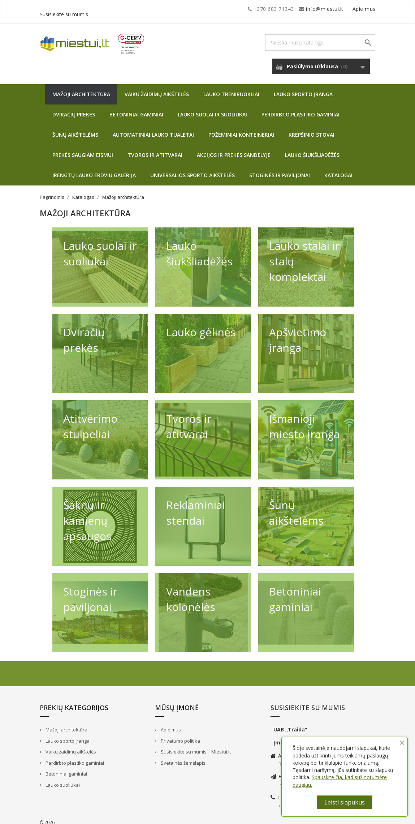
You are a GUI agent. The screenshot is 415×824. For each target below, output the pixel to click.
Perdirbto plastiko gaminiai (300, 109)
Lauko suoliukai (62, 779)
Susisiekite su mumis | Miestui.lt (195, 746)
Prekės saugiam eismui (82, 149)
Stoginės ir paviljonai (279, 169)
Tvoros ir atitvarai (154, 149)
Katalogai (338, 169)
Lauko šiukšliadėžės (312, 149)
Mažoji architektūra (81, 88)
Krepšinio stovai (311, 129)
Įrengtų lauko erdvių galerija (94, 169)
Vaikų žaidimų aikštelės (157, 88)
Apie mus (306, 8)
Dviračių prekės (73, 109)
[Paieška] (320, 37)
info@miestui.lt (112, 8)
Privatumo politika (180, 735)
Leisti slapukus (344, 802)
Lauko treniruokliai (231, 88)
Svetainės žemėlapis (183, 757)
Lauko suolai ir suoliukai (212, 109)
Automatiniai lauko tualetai (153, 129)
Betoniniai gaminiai (136, 109)
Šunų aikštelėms (75, 129)
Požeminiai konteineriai (241, 129)
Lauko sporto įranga (303, 88)
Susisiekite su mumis (350, 8)
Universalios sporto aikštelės (192, 169)
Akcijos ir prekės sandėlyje (234, 149)
